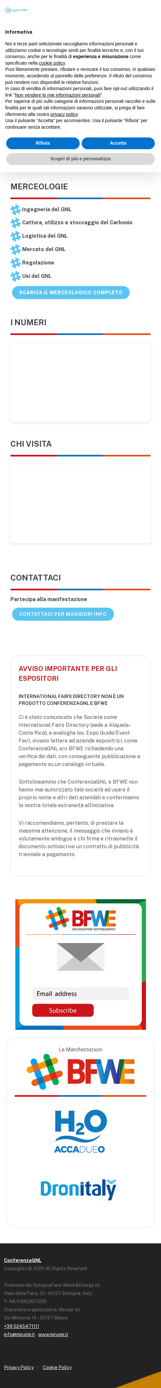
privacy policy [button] (64, 114)
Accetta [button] (118, 143)
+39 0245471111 (21, 1326)
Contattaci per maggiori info (63, 614)
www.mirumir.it (53, 1334)
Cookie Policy (57, 1367)
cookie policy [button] (52, 63)
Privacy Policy (19, 1367)
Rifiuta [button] (43, 143)
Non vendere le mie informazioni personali (57, 95)
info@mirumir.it (19, 1334)
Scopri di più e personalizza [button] (80, 158)
